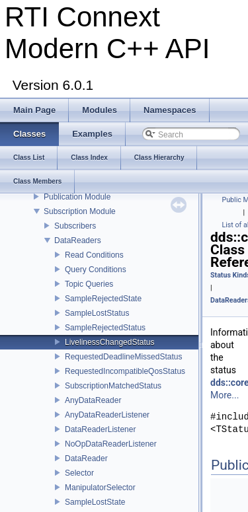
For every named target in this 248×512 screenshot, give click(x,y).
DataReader (86, 458)
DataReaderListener (100, 429)
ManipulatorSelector (100, 487)
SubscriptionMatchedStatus (113, 385)
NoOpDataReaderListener (111, 444)
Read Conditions (94, 255)
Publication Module (77, 196)
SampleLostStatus (97, 313)
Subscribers (75, 226)
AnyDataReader (93, 400)
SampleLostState (95, 502)
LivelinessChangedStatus (109, 342)
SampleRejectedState (103, 298)
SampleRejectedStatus (105, 327)
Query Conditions (95, 269)
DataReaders (77, 240)
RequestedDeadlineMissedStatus (123, 356)
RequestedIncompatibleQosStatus (125, 371)
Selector (79, 473)
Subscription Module (80, 211)
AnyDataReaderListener (107, 415)
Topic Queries (89, 284)
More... (224, 395)
